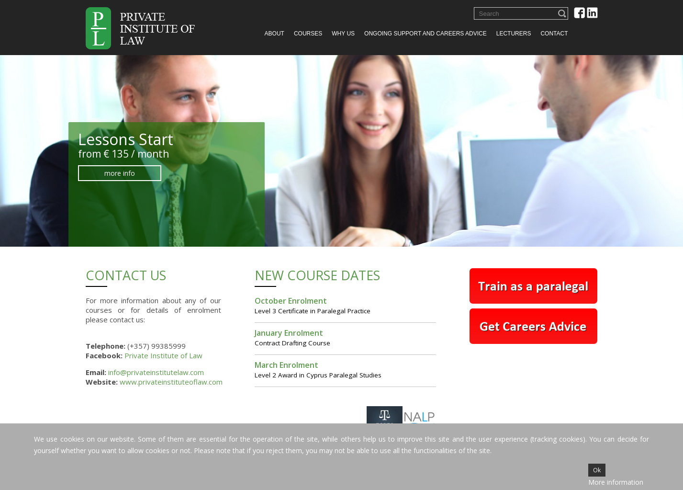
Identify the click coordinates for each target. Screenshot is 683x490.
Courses (308, 33)
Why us (343, 33)
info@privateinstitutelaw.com (156, 372)
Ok (597, 470)
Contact (554, 33)
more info (108, 173)
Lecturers (513, 33)
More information (615, 482)
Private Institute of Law (163, 355)
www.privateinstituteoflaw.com (171, 382)
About (274, 33)
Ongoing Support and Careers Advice (425, 33)
